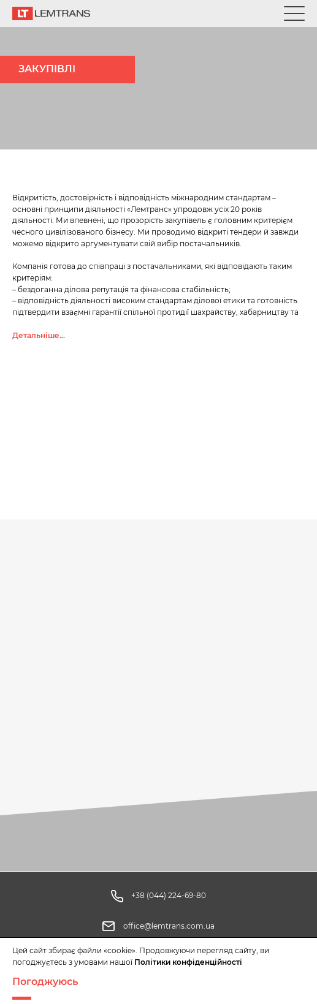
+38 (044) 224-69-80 (168, 895)
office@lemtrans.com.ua (169, 925)
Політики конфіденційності (188, 962)
